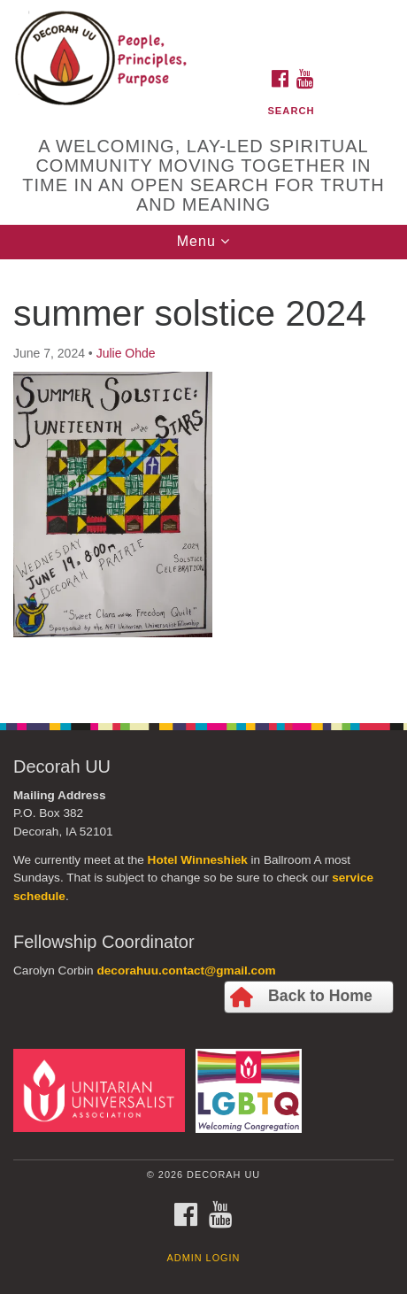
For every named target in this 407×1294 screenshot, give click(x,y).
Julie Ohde (126, 353)
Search (290, 110)
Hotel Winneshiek (198, 860)
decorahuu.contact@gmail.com (185, 970)
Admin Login (204, 1257)
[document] (203, 481)
